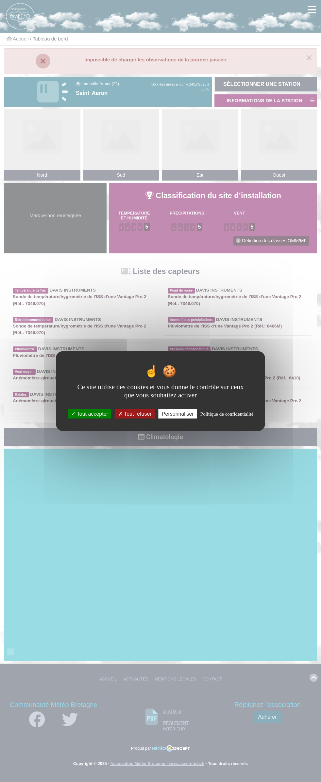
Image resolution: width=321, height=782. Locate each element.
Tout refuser (135, 414)
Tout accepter (89, 414)
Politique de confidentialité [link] (226, 414)
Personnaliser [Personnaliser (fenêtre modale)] (178, 414)
